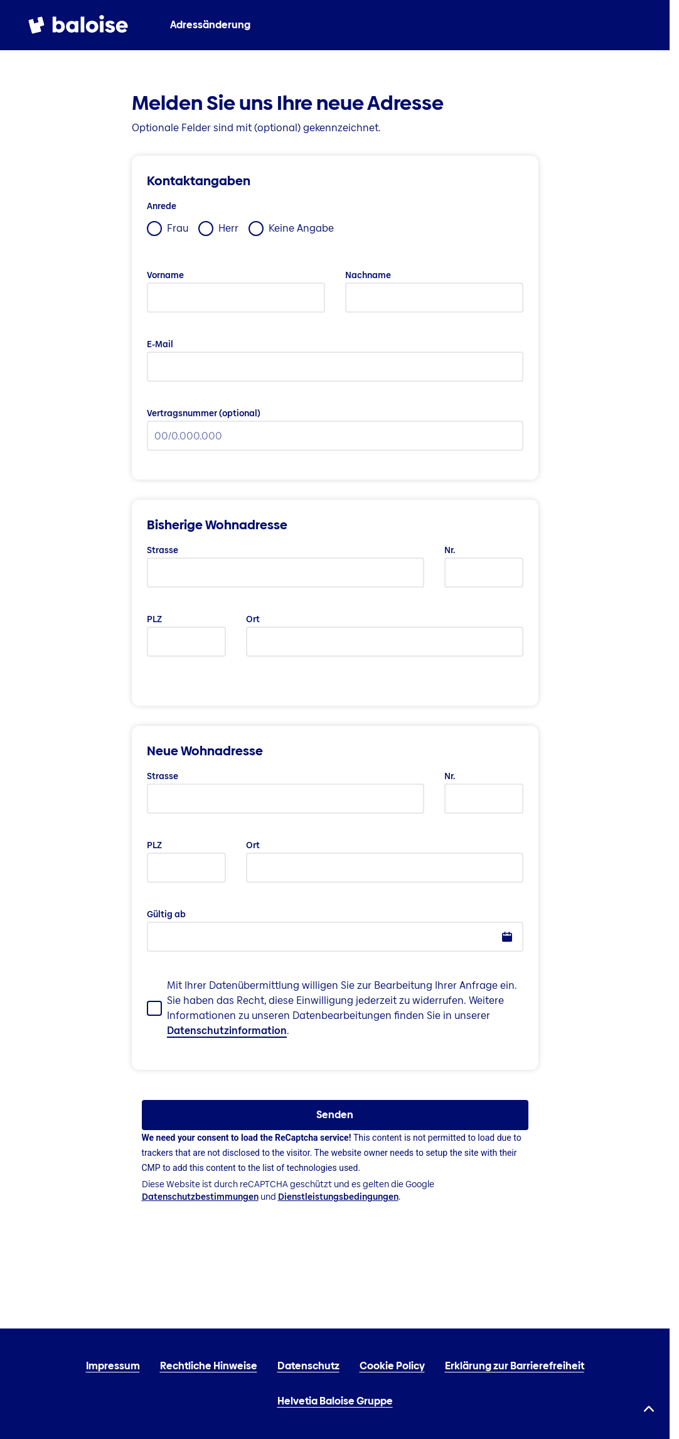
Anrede (161, 206)
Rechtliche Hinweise (208, 1366)
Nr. (449, 550)
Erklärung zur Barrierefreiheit (514, 1366)
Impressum (113, 1366)
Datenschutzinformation (227, 1030)
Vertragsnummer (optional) (203, 413)
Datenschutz (308, 1366)
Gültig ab (166, 914)
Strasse (162, 550)
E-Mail (160, 344)
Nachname (368, 275)
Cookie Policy (392, 1366)
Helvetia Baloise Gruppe (335, 1401)
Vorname (165, 275)
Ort (253, 619)
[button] (507, 936)
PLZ (154, 619)
